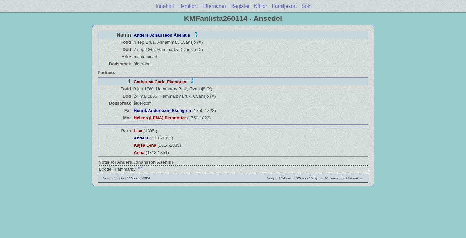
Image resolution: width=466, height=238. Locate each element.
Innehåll (165, 6)
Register (240, 6)
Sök (305, 6)
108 (140, 168)
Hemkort (188, 6)
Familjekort (284, 6)
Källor (260, 6)
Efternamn (214, 6)
